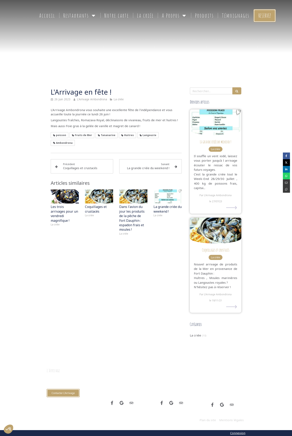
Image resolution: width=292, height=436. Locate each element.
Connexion (237, 433)
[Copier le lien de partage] (286, 189)
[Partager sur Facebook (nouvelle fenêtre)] (286, 156)
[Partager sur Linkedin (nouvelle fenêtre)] (286, 169)
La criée (195, 335)
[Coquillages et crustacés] (215, 230)
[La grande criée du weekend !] (215, 122)
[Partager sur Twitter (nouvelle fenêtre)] (286, 162)
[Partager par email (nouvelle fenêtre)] (286, 182)
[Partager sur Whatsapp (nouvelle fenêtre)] (286, 176)
